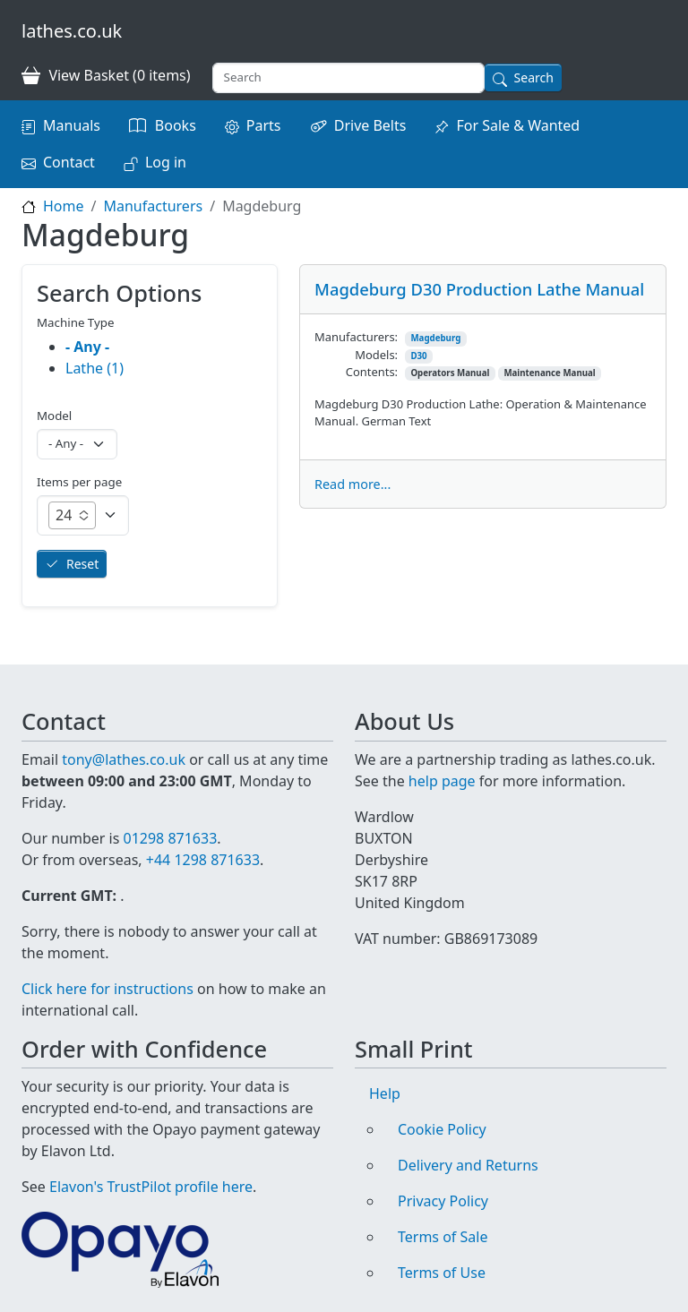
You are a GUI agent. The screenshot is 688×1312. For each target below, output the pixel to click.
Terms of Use (442, 1272)
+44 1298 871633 (203, 860)
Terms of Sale (442, 1237)
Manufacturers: (356, 337)
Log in (165, 162)
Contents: (372, 372)
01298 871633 (170, 838)
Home (63, 206)
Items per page (79, 482)
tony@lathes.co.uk (123, 759)
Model (54, 415)
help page (442, 781)
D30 (418, 356)
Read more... (352, 484)
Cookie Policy (442, 1129)
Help (384, 1093)
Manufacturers (152, 206)
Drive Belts (370, 125)
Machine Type (76, 322)
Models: (376, 355)
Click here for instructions (108, 989)
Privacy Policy (443, 1201)
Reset (82, 563)
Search (534, 77)
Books (175, 125)
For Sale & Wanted (518, 125)
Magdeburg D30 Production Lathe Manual (479, 289)
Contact (69, 162)
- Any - (87, 346)
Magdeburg (435, 338)
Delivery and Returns (468, 1165)
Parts (263, 125)
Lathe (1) (94, 368)
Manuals (71, 125)
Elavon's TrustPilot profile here (151, 1186)
